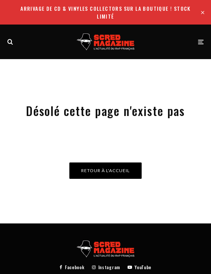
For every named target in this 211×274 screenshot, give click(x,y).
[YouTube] (139, 267)
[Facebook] (72, 267)
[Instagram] (106, 267)
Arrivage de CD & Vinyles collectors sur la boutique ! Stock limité (105, 12)
